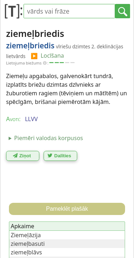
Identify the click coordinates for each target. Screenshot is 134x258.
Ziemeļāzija (26, 235)
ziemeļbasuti (28, 244)
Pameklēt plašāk (67, 209)
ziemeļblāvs (26, 252)
